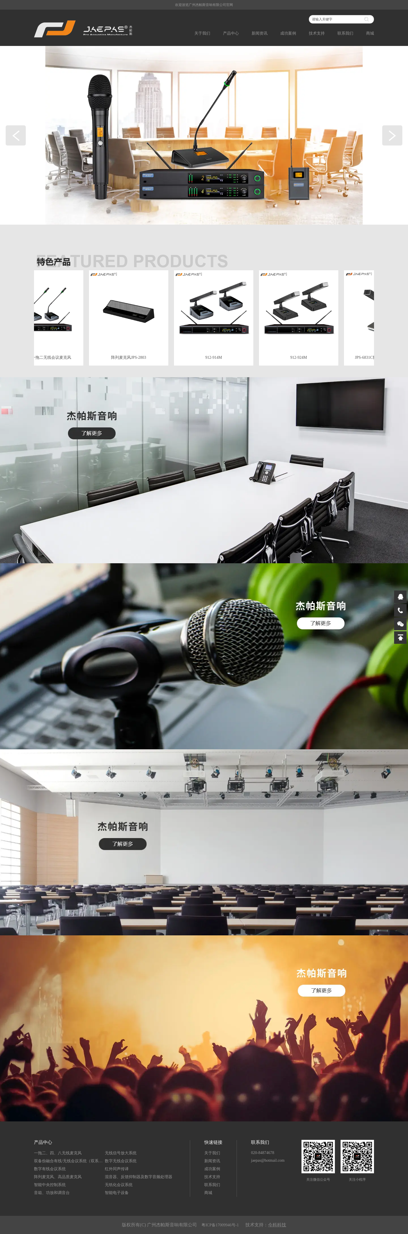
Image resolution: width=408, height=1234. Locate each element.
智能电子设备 (117, 1193)
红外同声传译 (117, 1169)
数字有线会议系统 (50, 1169)
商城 (370, 33)
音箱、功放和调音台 (52, 1193)
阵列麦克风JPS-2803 (129, 357)
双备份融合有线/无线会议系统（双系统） (69, 1161)
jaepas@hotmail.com (267, 1160)
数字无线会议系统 (121, 1161)
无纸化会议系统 (119, 1185)
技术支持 (317, 33)
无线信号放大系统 (121, 1153)
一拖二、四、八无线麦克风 (58, 1153)
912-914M (214, 357)
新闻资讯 (259, 33)
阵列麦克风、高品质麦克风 (58, 1177)
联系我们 (345, 33)
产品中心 (231, 33)
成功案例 (288, 33)
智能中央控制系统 (50, 1185)
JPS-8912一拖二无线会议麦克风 (44, 357)
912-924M (299, 357)
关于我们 (202, 33)
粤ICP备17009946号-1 (220, 1225)
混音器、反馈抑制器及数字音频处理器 (138, 1177)
